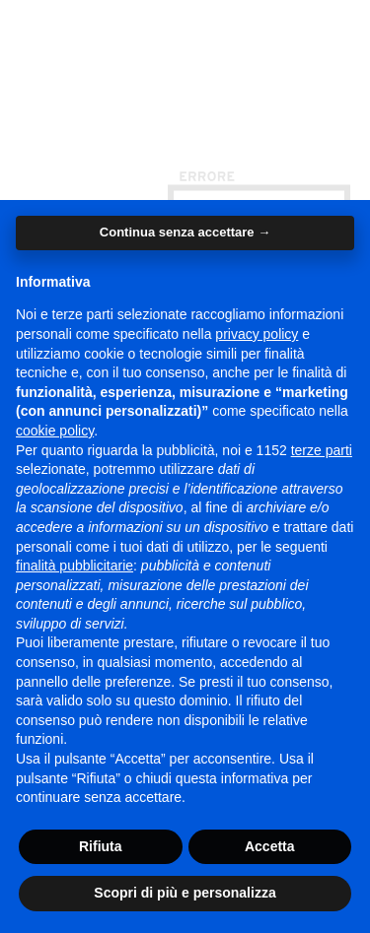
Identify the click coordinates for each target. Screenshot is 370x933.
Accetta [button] (270, 846)
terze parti (321, 450)
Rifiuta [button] (100, 846)
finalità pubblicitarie (74, 565)
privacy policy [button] (256, 334)
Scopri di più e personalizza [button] (184, 892)
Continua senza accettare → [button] (185, 232)
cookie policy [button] (55, 430)
